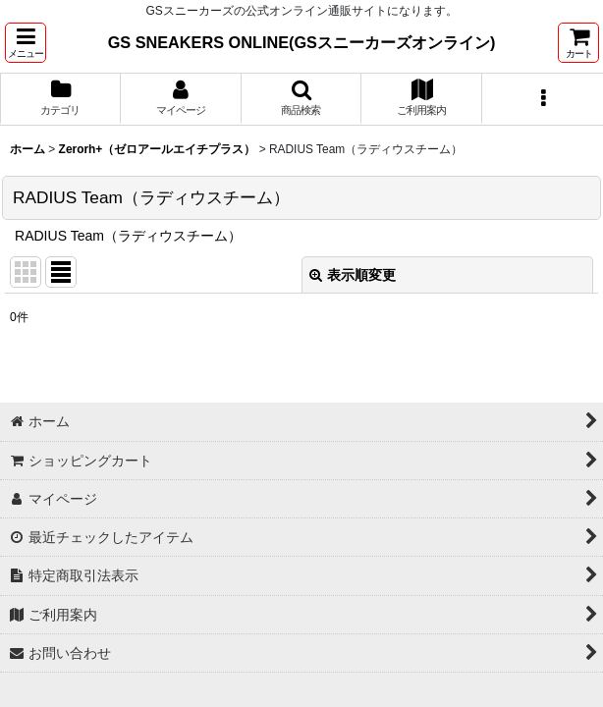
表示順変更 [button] (352, 275)
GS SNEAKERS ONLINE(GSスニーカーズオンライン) (302, 42)
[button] (25, 43)
